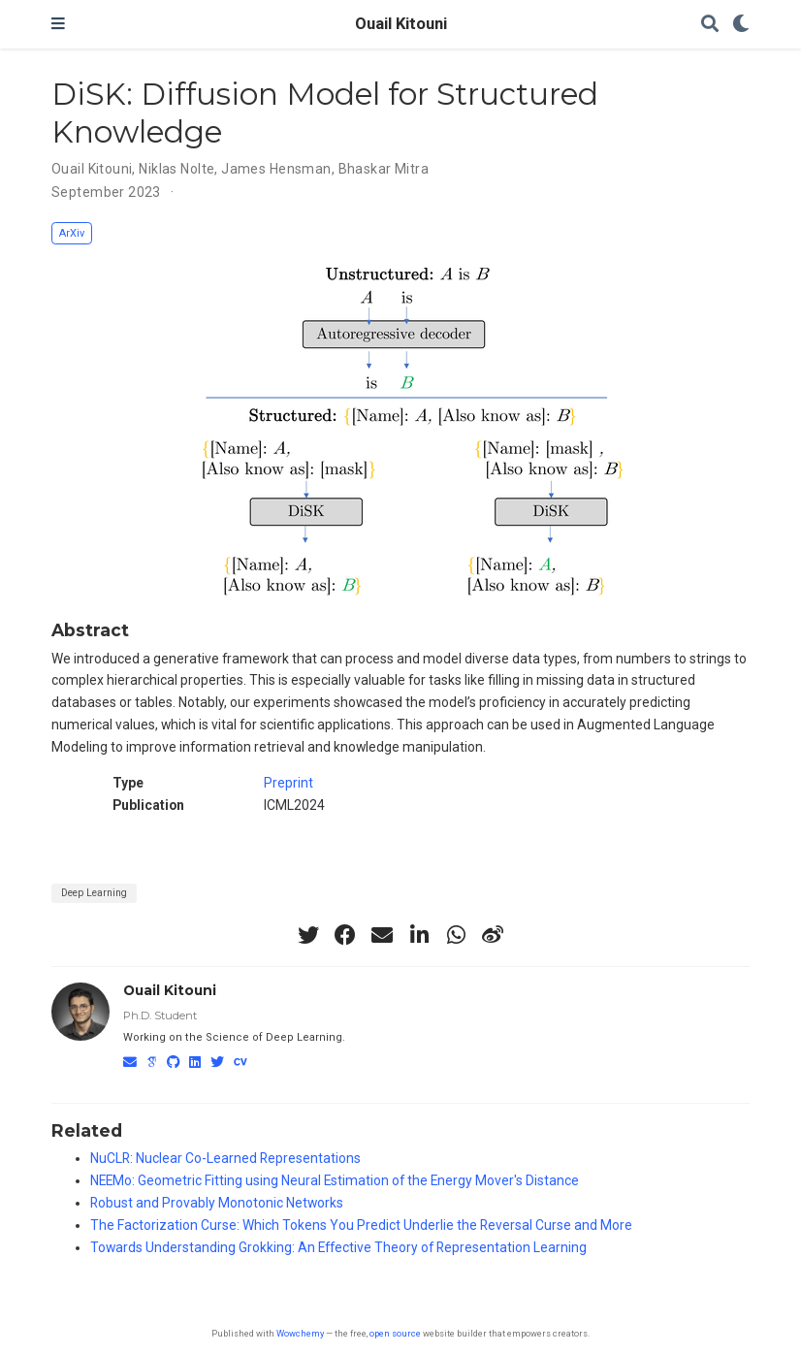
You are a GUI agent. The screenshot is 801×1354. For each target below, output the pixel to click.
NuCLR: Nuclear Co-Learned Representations (225, 1158)
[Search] (710, 25)
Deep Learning (94, 893)
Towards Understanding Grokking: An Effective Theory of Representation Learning (338, 1247)
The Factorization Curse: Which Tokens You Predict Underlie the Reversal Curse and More (361, 1225)
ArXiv (71, 233)
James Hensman (276, 169)
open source (395, 1333)
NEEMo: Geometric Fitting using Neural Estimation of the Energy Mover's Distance (334, 1180)
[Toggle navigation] (58, 24)
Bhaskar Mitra (383, 169)
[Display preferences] (741, 25)
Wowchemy (300, 1333)
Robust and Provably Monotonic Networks (216, 1202)
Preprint (288, 782)
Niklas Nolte (176, 169)
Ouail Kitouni (401, 24)
